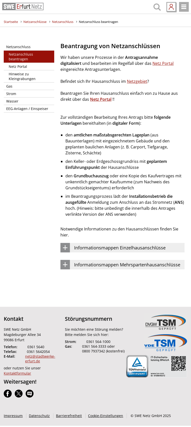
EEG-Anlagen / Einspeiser (27, 108)
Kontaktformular (17, 373)
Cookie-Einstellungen (105, 415)
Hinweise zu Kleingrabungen (22, 76)
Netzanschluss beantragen (98, 21)
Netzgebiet (137, 81)
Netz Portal (18, 66)
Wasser (12, 101)
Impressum (13, 415)
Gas (9, 86)
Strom (11, 93)
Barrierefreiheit (69, 415)
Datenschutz (39, 415)
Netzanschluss (62, 21)
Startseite (11, 21)
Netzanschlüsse (35, 21)
